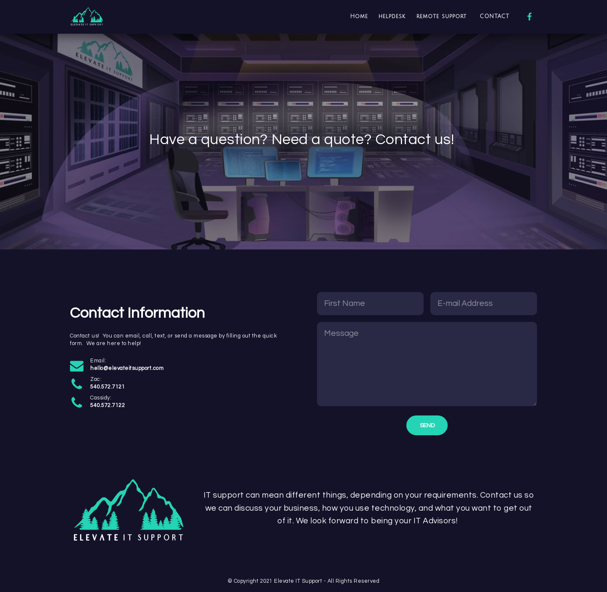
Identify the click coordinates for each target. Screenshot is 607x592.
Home (359, 16)
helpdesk (392, 16)
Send (427, 425)
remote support (442, 16)
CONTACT (494, 16)
